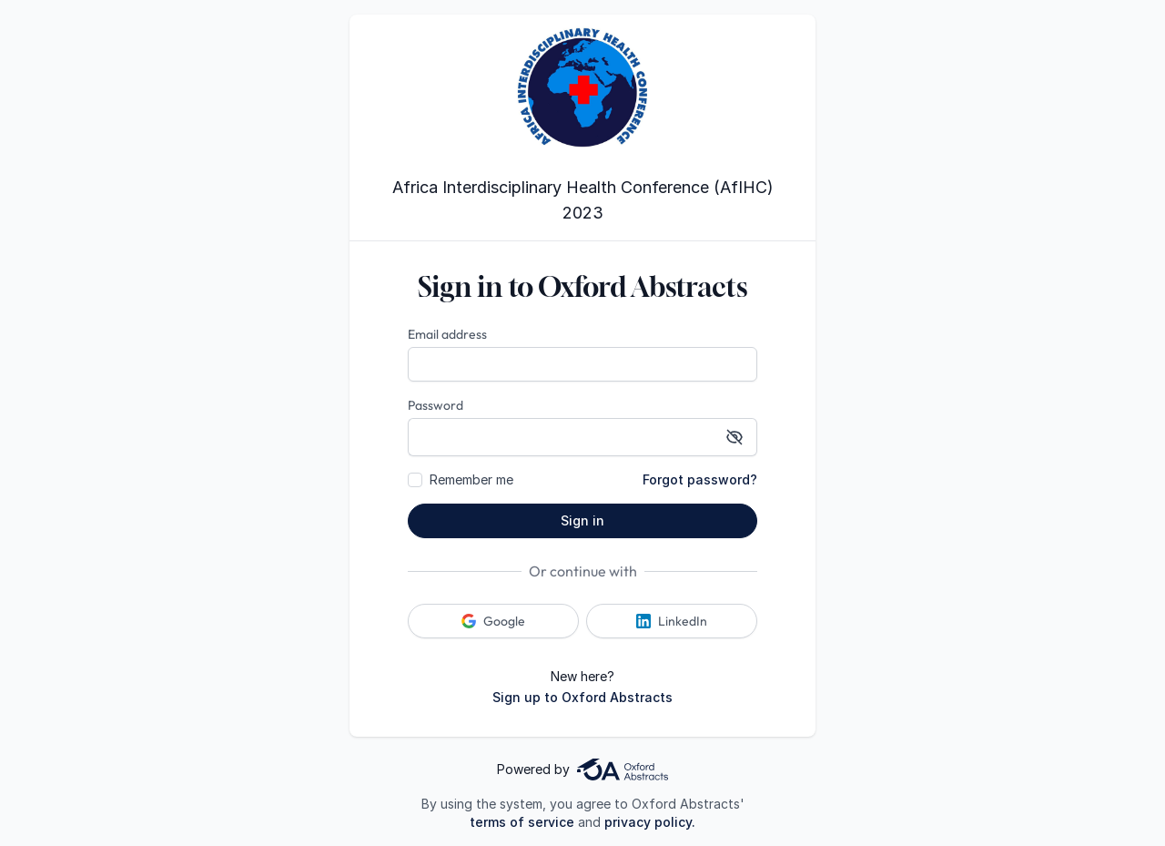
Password (435, 405)
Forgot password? (700, 479)
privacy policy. (649, 822)
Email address (447, 334)
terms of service (522, 822)
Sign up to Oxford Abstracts (582, 697)
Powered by (582, 769)
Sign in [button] (582, 520)
